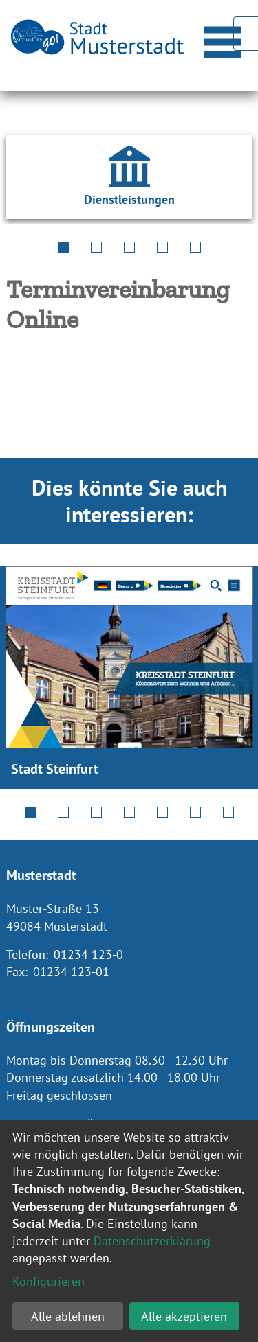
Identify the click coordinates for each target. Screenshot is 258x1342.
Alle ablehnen (68, 1316)
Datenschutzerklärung (152, 1241)
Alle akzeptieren (184, 1316)
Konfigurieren (48, 1281)
